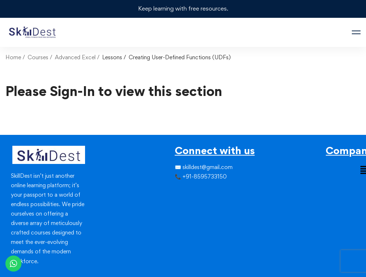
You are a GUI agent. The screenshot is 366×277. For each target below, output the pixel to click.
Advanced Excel (75, 57)
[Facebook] (175, 191)
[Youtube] (192, 205)
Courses (38, 57)
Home (13, 57)
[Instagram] (186, 191)
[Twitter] (181, 191)
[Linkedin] (192, 191)
